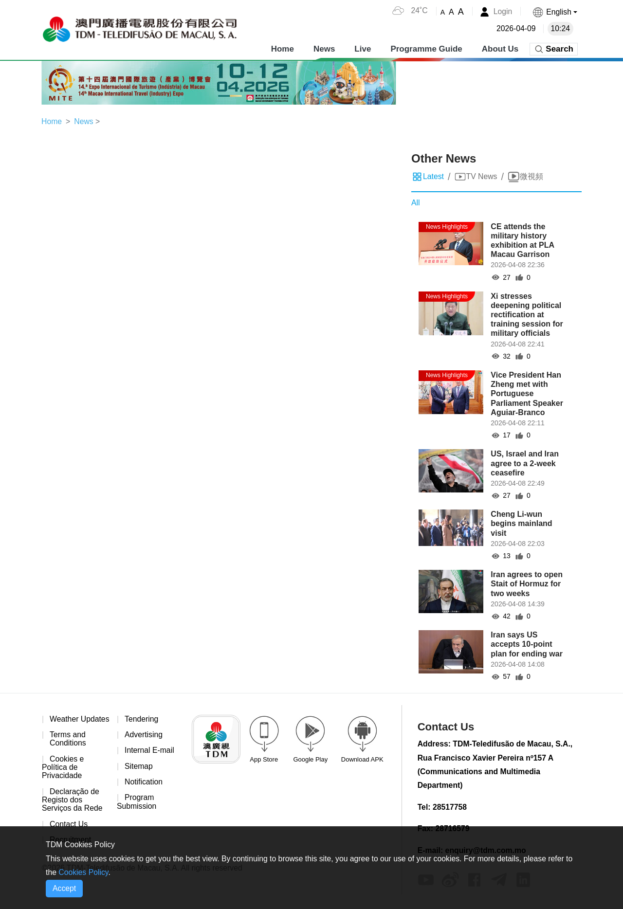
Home (282, 48)
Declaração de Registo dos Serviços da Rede (72, 809)
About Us (500, 48)
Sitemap (139, 767)
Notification (144, 783)
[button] (554, 12)
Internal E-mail (150, 751)
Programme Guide (426, 48)
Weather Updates (60, 723)
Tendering (142, 719)
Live (362, 48)
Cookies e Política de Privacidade (63, 776)
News (324, 48)
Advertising (144, 735)
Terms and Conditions (68, 748)
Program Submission (137, 802)
